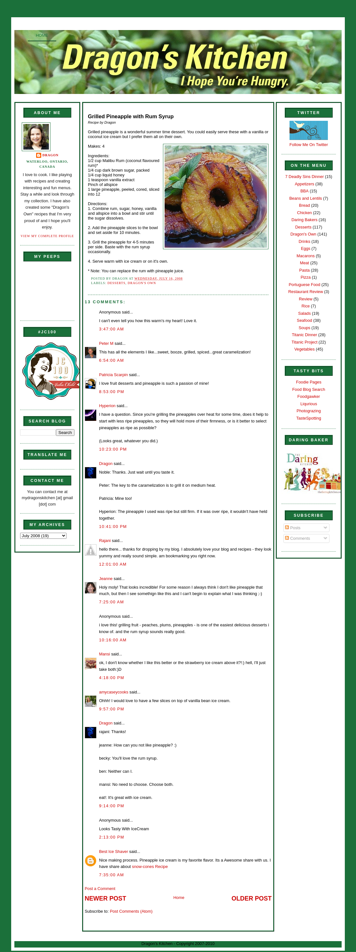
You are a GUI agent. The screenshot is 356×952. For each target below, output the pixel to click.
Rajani (105, 540)
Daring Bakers (304, 219)
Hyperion (107, 405)
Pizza (306, 277)
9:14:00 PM (111, 805)
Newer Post (105, 898)
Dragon (51, 155)
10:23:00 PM (113, 449)
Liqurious (308, 403)
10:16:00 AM (113, 640)
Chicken (304, 212)
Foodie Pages (308, 382)
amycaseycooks (113, 692)
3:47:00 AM (111, 329)
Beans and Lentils (305, 198)
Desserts (116, 283)
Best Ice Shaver (113, 851)
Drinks (304, 241)
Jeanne (105, 578)
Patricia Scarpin (113, 374)
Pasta (304, 270)
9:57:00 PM (111, 709)
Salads (304, 313)
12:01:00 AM (113, 564)
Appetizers (304, 184)
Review (305, 299)
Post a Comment (100, 888)
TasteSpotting (308, 418)
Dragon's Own (142, 283)
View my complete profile (47, 236)
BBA (304, 191)
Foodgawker (309, 396)
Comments (297, 538)
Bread (304, 205)
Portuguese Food (304, 284)
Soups (304, 327)
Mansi (104, 654)
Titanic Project (304, 342)
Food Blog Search (308, 389)
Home (42, 35)
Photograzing (309, 410)
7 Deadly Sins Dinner (304, 176)
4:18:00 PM (111, 677)
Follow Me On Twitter (309, 144)
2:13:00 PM (111, 837)
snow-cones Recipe (150, 866)
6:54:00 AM (111, 360)
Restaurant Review (305, 291)
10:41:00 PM (113, 526)
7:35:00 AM (111, 874)
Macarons (305, 255)
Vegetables (304, 349)
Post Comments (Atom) (131, 911)
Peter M (106, 343)
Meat (304, 262)
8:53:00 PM (111, 391)
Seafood (304, 320)
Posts (292, 527)
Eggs (305, 248)
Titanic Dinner (304, 334)
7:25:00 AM (111, 602)
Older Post (252, 898)
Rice (305, 306)
